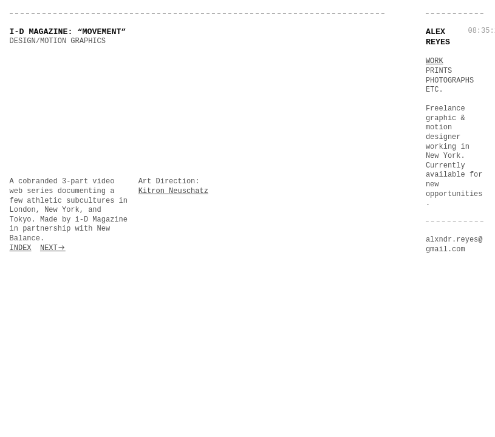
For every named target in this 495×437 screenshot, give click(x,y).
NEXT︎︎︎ (53, 248)
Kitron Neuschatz (173, 191)
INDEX (21, 248)
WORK (434, 61)
